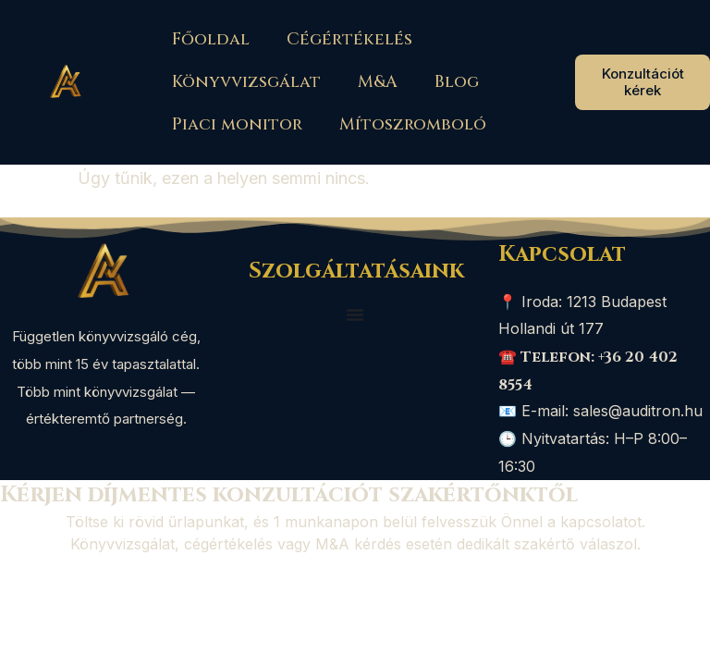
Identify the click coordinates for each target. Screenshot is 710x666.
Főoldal (211, 39)
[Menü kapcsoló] (355, 314)
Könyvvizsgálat (246, 81)
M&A (378, 81)
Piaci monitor (237, 124)
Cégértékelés (349, 39)
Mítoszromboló (412, 124)
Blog (457, 81)
